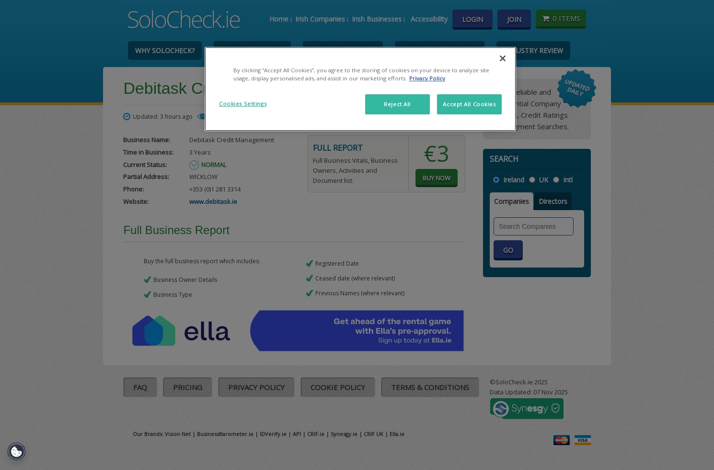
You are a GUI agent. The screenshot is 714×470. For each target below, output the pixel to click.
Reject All (397, 104)
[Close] (502, 58)
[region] (360, 89)
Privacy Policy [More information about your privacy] (427, 78)
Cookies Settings (242, 103)
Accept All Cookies (469, 104)
